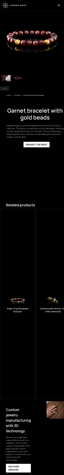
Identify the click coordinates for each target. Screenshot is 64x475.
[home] (14, 5)
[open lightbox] (32, 39)
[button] (59, 5)
